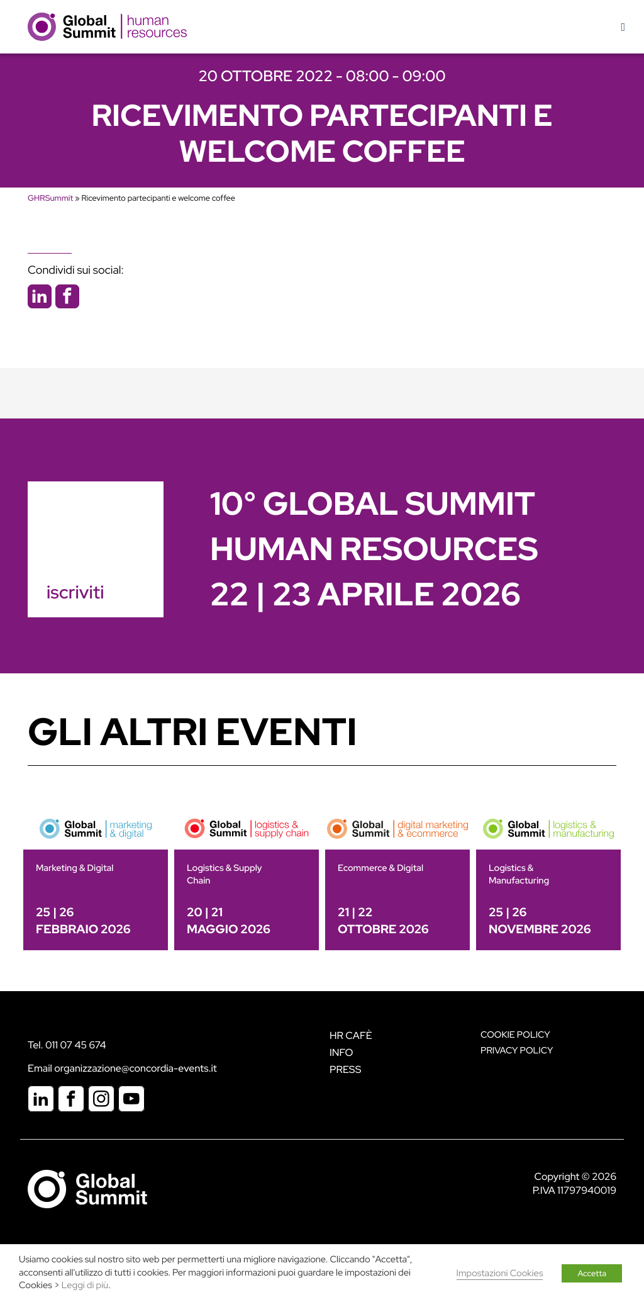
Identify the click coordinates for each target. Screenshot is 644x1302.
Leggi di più (85, 1285)
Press (345, 1069)
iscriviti (75, 592)
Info (341, 1052)
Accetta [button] (591, 1273)
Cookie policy (515, 1035)
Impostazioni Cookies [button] (500, 1273)
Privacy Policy (516, 1051)
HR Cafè (351, 1035)
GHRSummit (50, 198)
